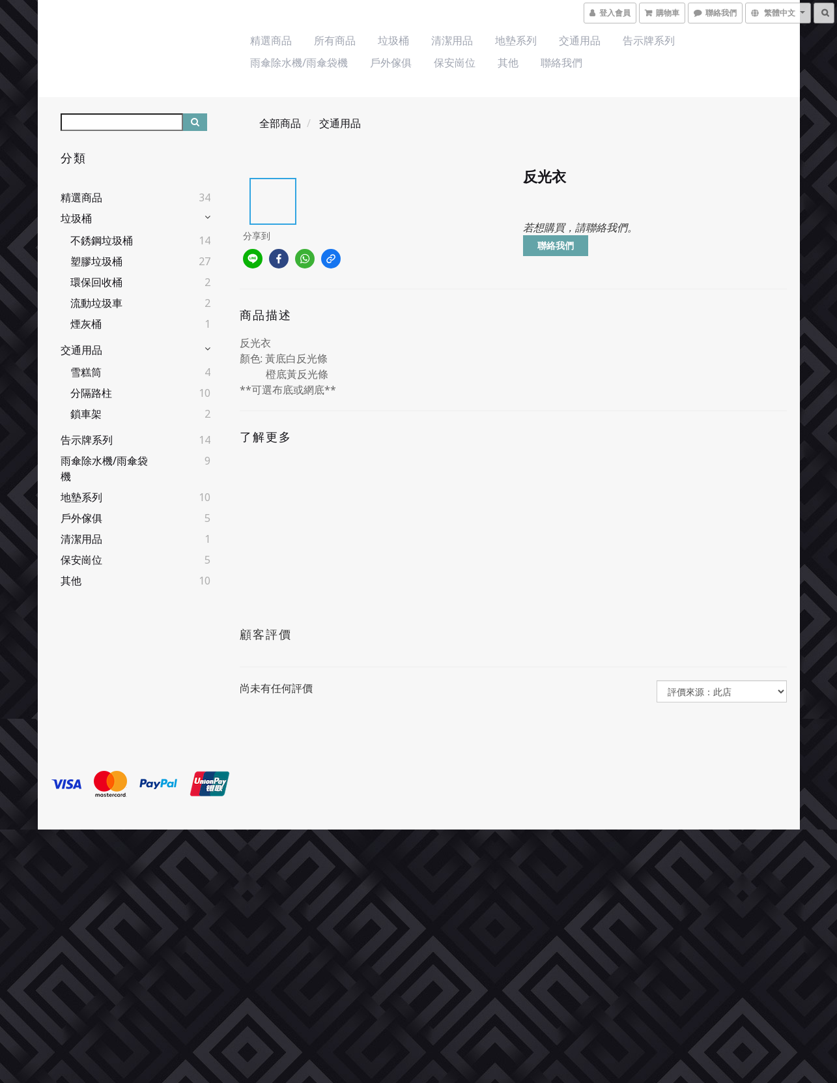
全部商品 (280, 123)
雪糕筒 (86, 372)
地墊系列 (516, 40)
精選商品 (271, 40)
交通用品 (580, 40)
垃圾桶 (393, 40)
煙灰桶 (86, 324)
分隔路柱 (91, 393)
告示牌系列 (649, 40)
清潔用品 (452, 40)
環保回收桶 (96, 282)
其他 (508, 62)
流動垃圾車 (96, 303)
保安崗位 (454, 62)
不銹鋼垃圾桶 (101, 240)
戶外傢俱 (391, 62)
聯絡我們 (561, 62)
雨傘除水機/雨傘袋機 (299, 62)
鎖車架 (86, 414)
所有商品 (335, 40)
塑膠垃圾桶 (96, 261)
